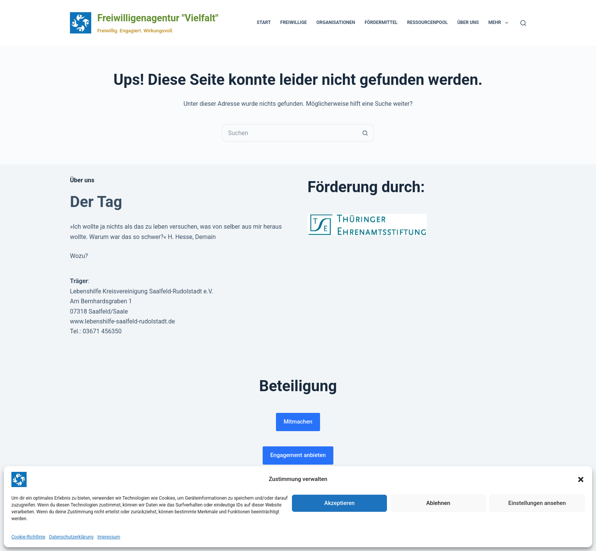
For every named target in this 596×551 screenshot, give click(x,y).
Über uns (468, 22)
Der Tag (96, 202)
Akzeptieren (339, 503)
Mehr (499, 22)
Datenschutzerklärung (71, 537)
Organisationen (335, 22)
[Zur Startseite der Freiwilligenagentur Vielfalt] (80, 22)
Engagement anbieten (298, 455)
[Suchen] (523, 23)
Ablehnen (438, 503)
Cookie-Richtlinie (28, 537)
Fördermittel (381, 22)
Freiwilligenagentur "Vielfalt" (157, 18)
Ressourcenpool (427, 22)
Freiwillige (293, 22)
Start (264, 22)
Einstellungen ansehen (537, 503)
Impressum (108, 537)
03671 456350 (102, 331)
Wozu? (79, 256)
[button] (581, 479)
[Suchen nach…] (289, 133)
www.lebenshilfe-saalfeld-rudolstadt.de (122, 321)
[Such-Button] (365, 133)
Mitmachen (298, 421)
